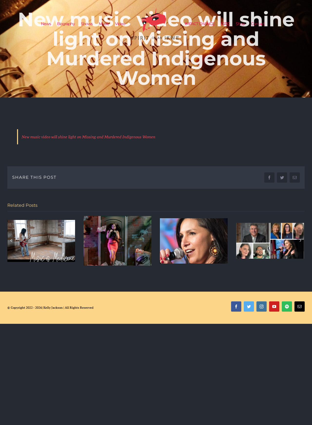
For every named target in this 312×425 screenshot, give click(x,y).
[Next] (300, 240)
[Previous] (11, 240)
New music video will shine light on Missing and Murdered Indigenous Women (88, 136)
